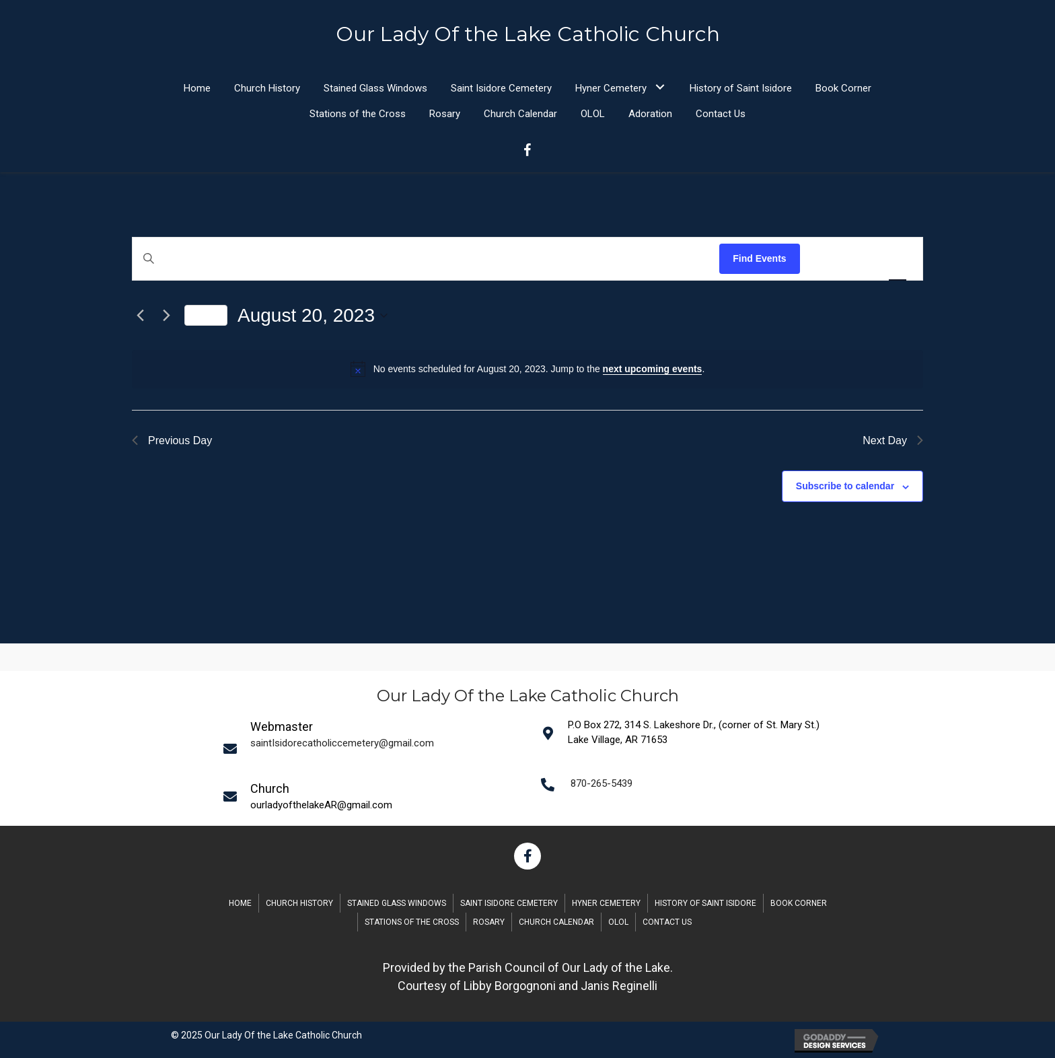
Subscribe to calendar (845, 486)
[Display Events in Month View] (859, 259)
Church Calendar (556, 922)
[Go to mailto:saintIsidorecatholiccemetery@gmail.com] (373, 748)
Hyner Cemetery (606, 903)
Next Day (893, 440)
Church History (299, 903)
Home (240, 903)
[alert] (527, 369)
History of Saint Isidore (705, 903)
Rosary (489, 922)
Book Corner (798, 903)
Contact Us (667, 922)
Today (206, 315)
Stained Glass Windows (396, 903)
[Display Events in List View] (823, 259)
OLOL (618, 922)
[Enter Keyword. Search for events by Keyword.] (426, 259)
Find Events (759, 258)
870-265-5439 (601, 783)
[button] (659, 87)
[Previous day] (140, 316)
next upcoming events (652, 368)
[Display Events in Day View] (897, 259)
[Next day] (166, 316)
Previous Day (172, 440)
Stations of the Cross (412, 922)
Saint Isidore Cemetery (509, 903)
